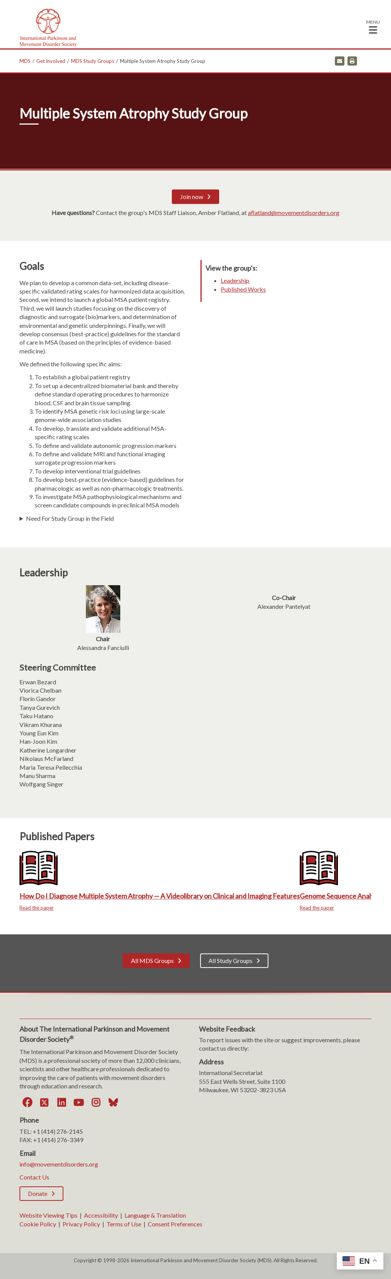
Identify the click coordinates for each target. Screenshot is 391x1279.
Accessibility (101, 1215)
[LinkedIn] (61, 1102)
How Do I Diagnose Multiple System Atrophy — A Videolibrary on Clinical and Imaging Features (159, 896)
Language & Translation (155, 1215)
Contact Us (34, 1177)
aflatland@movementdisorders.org (293, 212)
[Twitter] (44, 1102)
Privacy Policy (81, 1224)
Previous (14, 888)
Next (377, 888)
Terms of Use (124, 1224)
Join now (191, 196)
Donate (37, 1193)
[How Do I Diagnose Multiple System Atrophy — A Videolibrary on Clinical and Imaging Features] (159, 880)
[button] (373, 26)
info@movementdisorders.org (58, 1164)
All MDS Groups (152, 960)
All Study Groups (230, 960)
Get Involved (50, 61)
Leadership (235, 280)
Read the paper (36, 908)
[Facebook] (27, 1102)
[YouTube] (78, 1102)
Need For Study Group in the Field (70, 518)
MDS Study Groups (92, 61)
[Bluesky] (113, 1102)
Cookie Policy (37, 1224)
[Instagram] (95, 1102)
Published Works (243, 289)
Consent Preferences (175, 1224)
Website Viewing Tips (48, 1215)
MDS (25, 61)
